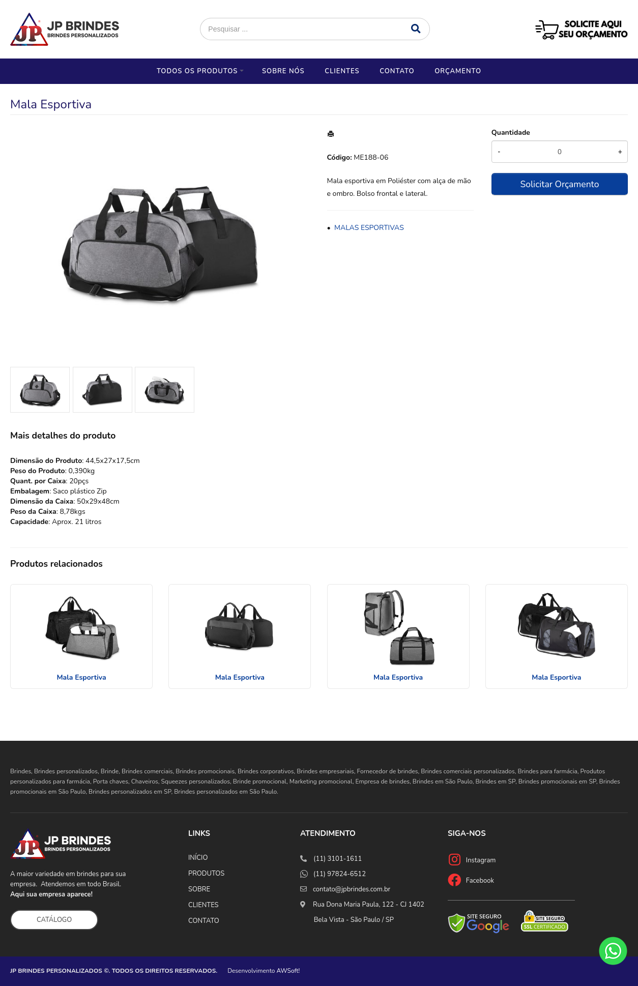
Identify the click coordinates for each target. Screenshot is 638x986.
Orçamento (457, 71)
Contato (397, 71)
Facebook (480, 880)
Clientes (342, 71)
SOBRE (199, 889)
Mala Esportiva (81, 677)
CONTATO (203, 920)
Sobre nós (283, 71)
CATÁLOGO (54, 919)
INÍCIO (198, 857)
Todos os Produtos (197, 71)
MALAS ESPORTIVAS (369, 228)
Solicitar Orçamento (559, 184)
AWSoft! (288, 971)
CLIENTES (203, 905)
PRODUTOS (206, 873)
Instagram (481, 860)
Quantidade (510, 132)
